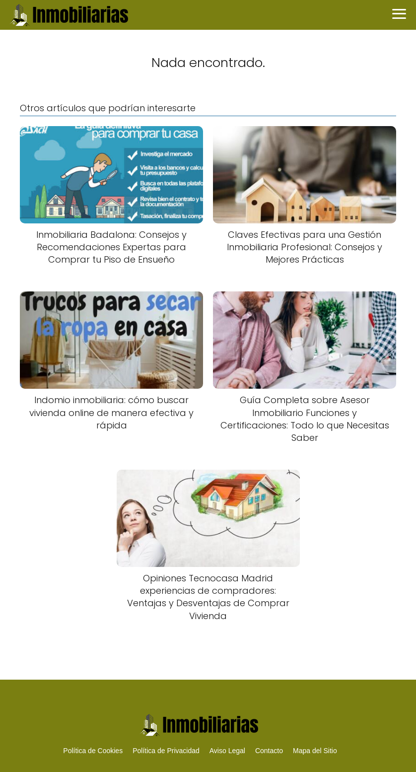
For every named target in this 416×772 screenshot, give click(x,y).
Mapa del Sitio (315, 751)
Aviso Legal (227, 751)
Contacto (269, 751)
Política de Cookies (93, 751)
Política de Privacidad (166, 751)
